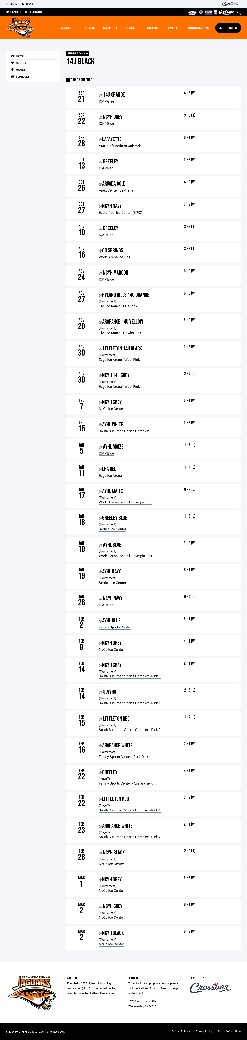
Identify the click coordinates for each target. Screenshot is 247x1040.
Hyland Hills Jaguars (24, 12)
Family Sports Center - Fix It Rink (123, 756)
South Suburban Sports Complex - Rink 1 (130, 703)
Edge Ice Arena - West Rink (119, 359)
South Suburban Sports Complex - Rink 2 (130, 837)
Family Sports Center (115, 627)
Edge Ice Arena (110, 475)
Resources (152, 28)
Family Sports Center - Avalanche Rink (128, 783)
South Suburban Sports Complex (124, 431)
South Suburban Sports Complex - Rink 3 (130, 676)
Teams (130, 28)
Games (17, 69)
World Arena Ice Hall (114, 257)
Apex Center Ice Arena (116, 190)
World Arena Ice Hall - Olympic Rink (125, 502)
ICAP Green (108, 101)
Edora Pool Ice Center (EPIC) (120, 212)
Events (173, 28)
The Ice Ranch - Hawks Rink (120, 332)
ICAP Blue (106, 123)
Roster (18, 63)
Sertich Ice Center (112, 529)
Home (17, 56)
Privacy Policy (204, 1031)
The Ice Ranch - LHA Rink (118, 306)
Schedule (110, 28)
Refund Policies (181, 1031)
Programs (87, 28)
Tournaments (198, 28)
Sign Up (28, 4)
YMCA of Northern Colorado (120, 145)
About (66, 28)
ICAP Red (106, 168)
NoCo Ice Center (111, 408)
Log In (11, 4)
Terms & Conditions (229, 1031)
